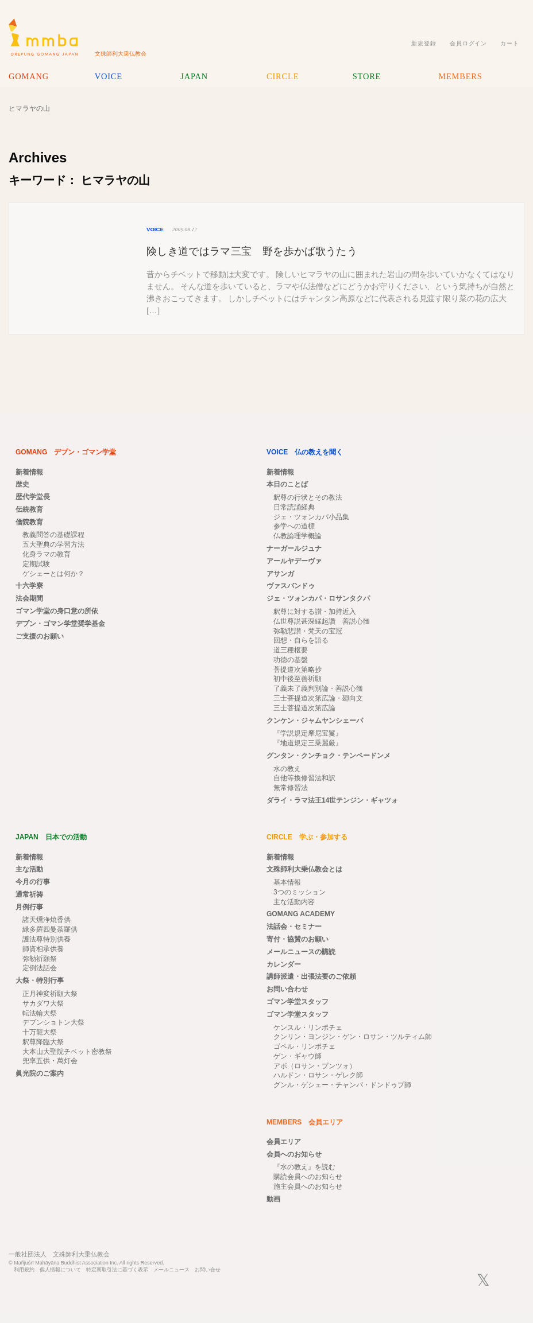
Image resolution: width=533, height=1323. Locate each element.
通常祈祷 (29, 894)
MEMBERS (460, 76)
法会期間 (29, 598)
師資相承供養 (43, 949)
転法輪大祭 (39, 1013)
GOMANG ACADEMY (300, 914)
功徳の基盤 (290, 660)
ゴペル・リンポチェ (304, 1046)
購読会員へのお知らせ (307, 1177)
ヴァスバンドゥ (290, 586)
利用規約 (24, 1270)
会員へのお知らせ (294, 1154)
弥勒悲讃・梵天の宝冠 (307, 631)
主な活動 (29, 869)
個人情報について (60, 1270)
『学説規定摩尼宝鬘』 (307, 733)
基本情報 (287, 882)
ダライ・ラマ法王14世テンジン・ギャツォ (332, 800)
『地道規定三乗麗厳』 (307, 743)
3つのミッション (299, 892)
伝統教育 (29, 509)
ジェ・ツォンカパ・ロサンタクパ (318, 598)
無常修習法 (290, 788)
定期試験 (36, 564)
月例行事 (29, 907)
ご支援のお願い (40, 636)
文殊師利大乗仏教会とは (304, 869)
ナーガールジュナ (294, 548)
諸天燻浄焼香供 (46, 920)
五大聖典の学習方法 (53, 544)
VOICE (108, 76)
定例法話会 (39, 968)
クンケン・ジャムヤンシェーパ (314, 721)
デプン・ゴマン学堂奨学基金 (60, 624)
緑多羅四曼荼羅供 (50, 929)
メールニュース (171, 1270)
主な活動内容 (294, 902)
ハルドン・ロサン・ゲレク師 (318, 1075)
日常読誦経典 (294, 507)
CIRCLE (282, 76)
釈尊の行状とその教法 (307, 497)
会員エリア (283, 1142)
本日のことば (287, 484)
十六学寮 (29, 586)
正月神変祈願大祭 (50, 994)
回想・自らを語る (301, 640)
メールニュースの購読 (300, 952)
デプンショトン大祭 (53, 1022)
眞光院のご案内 (40, 1073)
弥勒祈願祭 (39, 959)
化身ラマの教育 (46, 554)
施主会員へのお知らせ (307, 1186)
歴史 (22, 484)
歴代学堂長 (33, 497)
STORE (367, 76)
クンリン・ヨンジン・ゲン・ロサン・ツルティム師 (352, 1037)
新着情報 (29, 472)
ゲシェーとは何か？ (53, 574)
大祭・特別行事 (40, 980)
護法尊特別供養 (46, 939)
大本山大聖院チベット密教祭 (67, 1052)
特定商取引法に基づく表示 (117, 1270)
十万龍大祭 (39, 1032)
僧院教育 (29, 522)
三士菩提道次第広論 (304, 708)
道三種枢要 (290, 650)
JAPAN (194, 76)
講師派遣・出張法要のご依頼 (311, 976)
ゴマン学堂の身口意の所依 (57, 611)
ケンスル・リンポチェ (307, 1028)
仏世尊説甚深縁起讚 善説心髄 (321, 621)
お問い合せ (208, 1270)
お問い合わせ (287, 989)
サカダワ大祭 (43, 1003)
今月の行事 (33, 882)
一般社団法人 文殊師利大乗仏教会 (59, 1254)
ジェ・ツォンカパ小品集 (311, 517)
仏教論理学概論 (297, 536)
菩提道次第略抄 (297, 670)
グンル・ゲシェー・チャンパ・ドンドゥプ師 (342, 1085)
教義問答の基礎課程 (53, 535)
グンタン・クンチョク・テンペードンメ (328, 756)
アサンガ (280, 574)
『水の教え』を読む (304, 1167)
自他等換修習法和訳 (304, 778)
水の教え (287, 769)
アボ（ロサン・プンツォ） (314, 1066)
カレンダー (283, 964)
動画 (273, 1199)
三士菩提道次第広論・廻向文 (318, 698)
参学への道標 (294, 526)
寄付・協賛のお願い (297, 939)
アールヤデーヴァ (294, 561)
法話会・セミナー (294, 927)
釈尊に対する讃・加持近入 (314, 612)
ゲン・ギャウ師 (297, 1056)
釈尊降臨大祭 (43, 1042)
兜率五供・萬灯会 (50, 1061)
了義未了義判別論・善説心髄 (318, 688)
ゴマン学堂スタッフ (297, 1002)
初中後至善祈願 (297, 679)
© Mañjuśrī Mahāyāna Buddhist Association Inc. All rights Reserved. (86, 1263)
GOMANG (29, 76)
